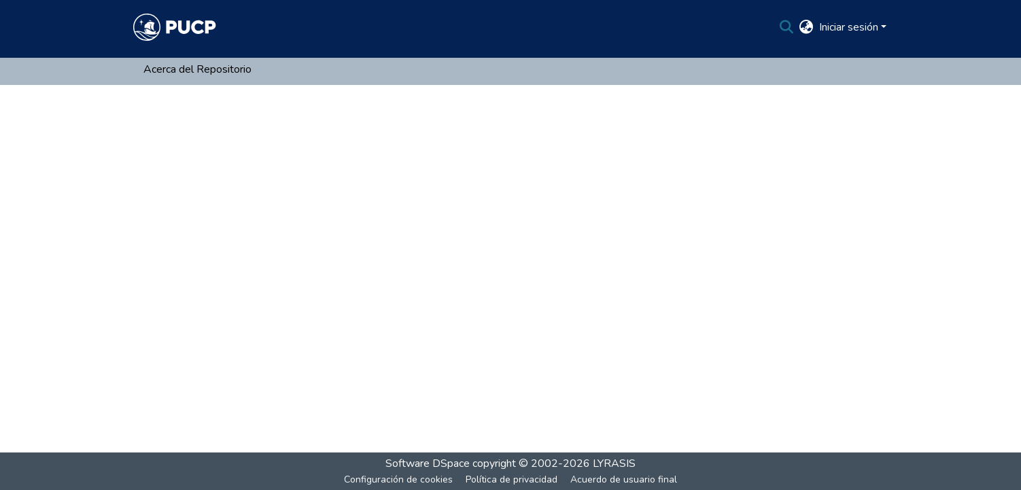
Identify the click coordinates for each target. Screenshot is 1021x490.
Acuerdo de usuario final (623, 479)
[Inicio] (174, 27)
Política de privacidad (511, 479)
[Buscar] (786, 27)
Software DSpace (427, 463)
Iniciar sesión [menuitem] (848, 27)
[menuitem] (806, 27)
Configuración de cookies (398, 479)
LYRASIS (614, 463)
